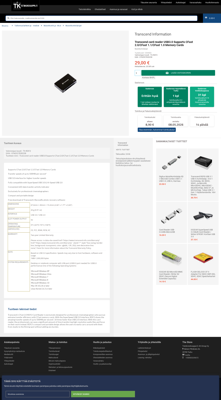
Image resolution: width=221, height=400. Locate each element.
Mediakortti (8, 354)
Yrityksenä (8, 358)
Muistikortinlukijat (72, 26)
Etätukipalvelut (99, 348)
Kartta (186, 355)
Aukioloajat (8, 364)
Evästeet (52, 370)
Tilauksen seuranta (11, 348)
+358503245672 (190, 358)
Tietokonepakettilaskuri (102, 351)
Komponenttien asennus (103, 354)
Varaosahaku (98, 361)
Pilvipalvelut (142, 351)
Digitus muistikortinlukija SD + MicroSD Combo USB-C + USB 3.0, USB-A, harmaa (171, 178)
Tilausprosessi (54, 348)
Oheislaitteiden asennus (102, 358)
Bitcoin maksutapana (57, 361)
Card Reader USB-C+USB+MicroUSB (167, 231)
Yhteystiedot (9, 361)
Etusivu (5, 26)
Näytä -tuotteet (123, 150)
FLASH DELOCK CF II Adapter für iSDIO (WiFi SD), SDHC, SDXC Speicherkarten (203, 274)
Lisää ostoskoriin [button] (181, 73)
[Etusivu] (25, 5)
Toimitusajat (53, 354)
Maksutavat (53, 358)
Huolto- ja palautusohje (102, 364)
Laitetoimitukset (144, 348)
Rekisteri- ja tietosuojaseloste (60, 367)
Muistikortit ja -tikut (51, 26)
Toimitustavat (54, 351)
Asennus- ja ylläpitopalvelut (149, 354)
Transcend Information (153, 34)
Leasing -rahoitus (145, 358)
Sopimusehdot (54, 364)
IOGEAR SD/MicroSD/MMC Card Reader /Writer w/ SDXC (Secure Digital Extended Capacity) (171, 275)
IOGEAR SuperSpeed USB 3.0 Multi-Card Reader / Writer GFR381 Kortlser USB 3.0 (203, 233)
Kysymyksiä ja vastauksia (14, 351)
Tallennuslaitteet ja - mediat (25, 26)
